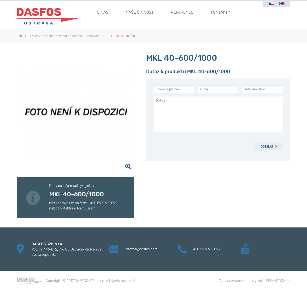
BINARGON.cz (279, 281)
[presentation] (189, 146)
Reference (182, 12)
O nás (102, 12)
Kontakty (220, 12)
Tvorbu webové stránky (237, 281)
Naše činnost (140, 12)
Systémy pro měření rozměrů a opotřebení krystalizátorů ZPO (68, 36)
